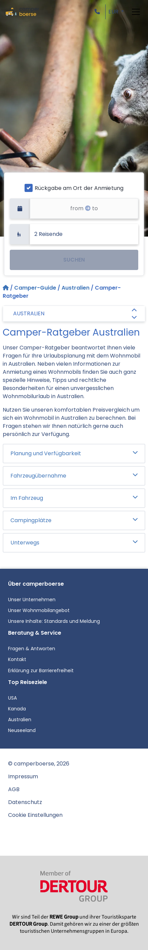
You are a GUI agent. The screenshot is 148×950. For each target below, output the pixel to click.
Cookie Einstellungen (35, 815)
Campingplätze (74, 520)
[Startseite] (6, 288)
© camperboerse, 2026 (38, 764)
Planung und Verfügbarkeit (74, 453)
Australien (75, 288)
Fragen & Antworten (31, 648)
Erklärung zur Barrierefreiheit (41, 670)
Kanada (17, 708)
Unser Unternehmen (32, 599)
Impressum (23, 776)
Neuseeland (22, 730)
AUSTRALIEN (75, 314)
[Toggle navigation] (136, 12)
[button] (99, 11)
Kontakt (17, 659)
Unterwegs (74, 542)
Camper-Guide (35, 288)
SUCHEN (74, 260)
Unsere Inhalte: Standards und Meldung (54, 621)
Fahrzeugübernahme (74, 476)
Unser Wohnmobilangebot (39, 610)
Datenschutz (25, 802)
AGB (14, 789)
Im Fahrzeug (74, 498)
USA (12, 698)
